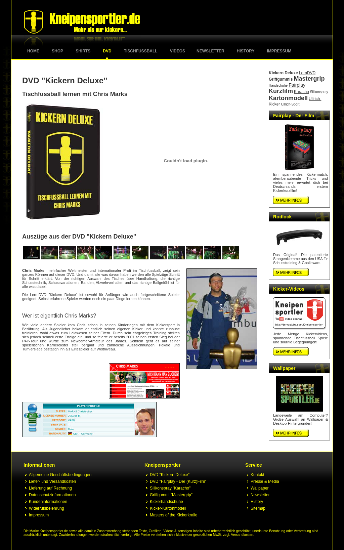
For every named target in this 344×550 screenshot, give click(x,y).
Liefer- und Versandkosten (52, 481)
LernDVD (307, 73)
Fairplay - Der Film (293, 115)
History (246, 51)
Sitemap (258, 508)
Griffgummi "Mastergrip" (171, 495)
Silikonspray (319, 92)
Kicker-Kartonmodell (168, 508)
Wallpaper (284, 368)
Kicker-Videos (288, 289)
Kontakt (257, 474)
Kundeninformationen (48, 501)
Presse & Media (265, 481)
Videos (177, 51)
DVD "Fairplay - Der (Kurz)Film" (178, 481)
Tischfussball (141, 51)
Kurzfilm (281, 91)
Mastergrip (309, 78)
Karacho (301, 91)
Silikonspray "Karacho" (170, 488)
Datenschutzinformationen (52, 495)
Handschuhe (278, 85)
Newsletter (210, 51)
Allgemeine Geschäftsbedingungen (60, 474)
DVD (107, 51)
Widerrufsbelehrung (46, 508)
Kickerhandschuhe (166, 501)
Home (33, 51)
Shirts (83, 51)
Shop (57, 51)
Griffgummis (281, 79)
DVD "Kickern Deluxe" (169, 474)
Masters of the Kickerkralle (173, 515)
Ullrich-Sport (290, 104)
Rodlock (282, 216)
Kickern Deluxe (283, 73)
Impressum (279, 51)
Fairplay (297, 85)
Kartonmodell (288, 98)
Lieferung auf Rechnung (50, 488)
